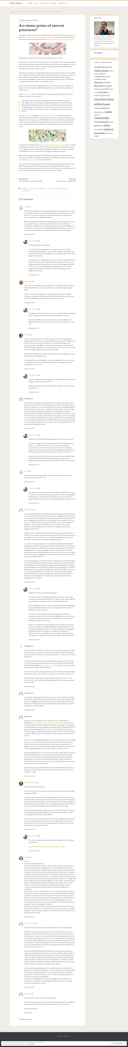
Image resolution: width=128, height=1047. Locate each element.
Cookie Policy (32, 1044)
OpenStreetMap (61, 188)
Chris (26, 207)
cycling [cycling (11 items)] (104, 79)
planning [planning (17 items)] (97, 125)
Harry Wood (28, 510)
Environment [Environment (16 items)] (107, 86)
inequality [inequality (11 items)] (97, 108)
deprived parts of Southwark (48, 115)
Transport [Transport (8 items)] (110, 133)
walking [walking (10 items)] (96, 136)
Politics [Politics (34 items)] (107, 125)
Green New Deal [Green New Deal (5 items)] (107, 95)
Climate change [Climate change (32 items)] (101, 70)
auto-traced (28, 115)
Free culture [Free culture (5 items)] (96, 92)
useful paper (27, 94)
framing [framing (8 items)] (111, 89)
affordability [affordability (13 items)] (98, 67)
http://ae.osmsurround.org (49, 665)
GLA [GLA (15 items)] (102, 95)
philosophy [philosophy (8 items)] (110, 122)
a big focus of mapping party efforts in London (61, 39)
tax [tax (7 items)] (106, 133)
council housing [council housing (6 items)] (107, 76)
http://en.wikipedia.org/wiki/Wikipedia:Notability (47, 723)
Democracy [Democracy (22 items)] (98, 82)
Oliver (26, 335)
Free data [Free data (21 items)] (102, 92)
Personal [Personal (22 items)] (103, 121)
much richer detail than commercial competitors (40, 37)
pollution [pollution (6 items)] (96, 129)
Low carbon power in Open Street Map (31, 181)
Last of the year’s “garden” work (66, 181)
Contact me (62, 3)
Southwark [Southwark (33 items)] (108, 129)
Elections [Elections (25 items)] (98, 85)
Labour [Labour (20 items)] (103, 108)
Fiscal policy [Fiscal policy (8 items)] (101, 89)
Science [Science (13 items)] (100, 129)
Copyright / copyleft (47, 3)
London (51, 188)
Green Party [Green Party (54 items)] (100, 99)
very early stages (32, 160)
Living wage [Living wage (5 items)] (102, 112)
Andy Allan (28, 281)
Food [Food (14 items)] (106, 89)
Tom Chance (16, 3)
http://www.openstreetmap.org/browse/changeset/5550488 (47, 846)
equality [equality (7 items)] (96, 89)
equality (24, 188)
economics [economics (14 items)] (107, 82)
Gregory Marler (29, 923)
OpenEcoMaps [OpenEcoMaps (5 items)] (97, 115)
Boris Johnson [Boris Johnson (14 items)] (107, 67)
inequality (42, 188)
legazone (27, 994)
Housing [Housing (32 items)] (106, 104)
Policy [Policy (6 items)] (102, 125)
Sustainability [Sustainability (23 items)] (99, 133)
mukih (26, 857)
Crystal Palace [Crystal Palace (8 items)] (97, 79)
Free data (33, 188)
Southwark (25, 191)
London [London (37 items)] (108, 111)
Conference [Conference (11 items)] (102, 74)
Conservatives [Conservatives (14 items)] (98, 76)
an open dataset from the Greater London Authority (54, 145)
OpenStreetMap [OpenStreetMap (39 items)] (101, 117)
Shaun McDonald (30, 782)
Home (30, 3)
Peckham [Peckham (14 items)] (97, 122)
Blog (36, 3)
